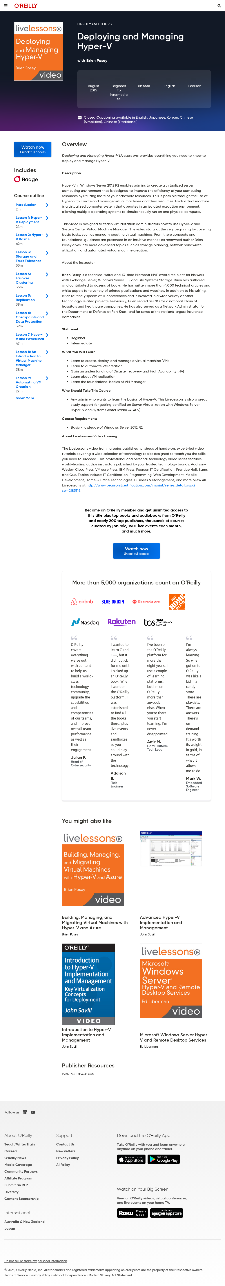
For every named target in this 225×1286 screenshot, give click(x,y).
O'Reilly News (15, 1158)
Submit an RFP (16, 1185)
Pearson (194, 86)
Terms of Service (16, 1275)
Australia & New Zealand (24, 1221)
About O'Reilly (18, 1135)
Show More (25, 398)
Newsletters (65, 1151)
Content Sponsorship (21, 1198)
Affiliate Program (18, 1178)
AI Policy (63, 1164)
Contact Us (65, 1144)
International (17, 1212)
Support (64, 1135)
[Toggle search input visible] (219, 5)
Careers (10, 1151)
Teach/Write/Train (19, 1144)
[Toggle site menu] (5, 5)
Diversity (11, 1192)
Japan (9, 1228)
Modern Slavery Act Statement (110, 1275)
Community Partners (21, 1171)
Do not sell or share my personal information (35, 1261)
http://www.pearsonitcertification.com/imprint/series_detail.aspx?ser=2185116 (128, 488)
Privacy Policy (67, 1158)
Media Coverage (18, 1164)
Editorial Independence (69, 1275)
